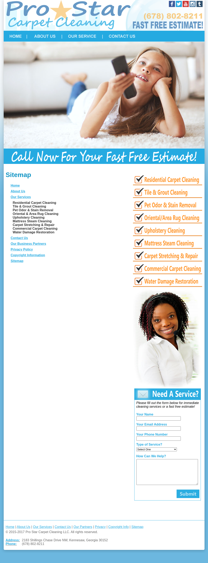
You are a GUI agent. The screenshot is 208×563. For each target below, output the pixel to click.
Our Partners (82, 531)
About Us (17, 191)
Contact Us (18, 238)
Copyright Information (27, 255)
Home (14, 185)
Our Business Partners (27, 243)
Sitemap (16, 261)
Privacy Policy (21, 249)
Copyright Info (118, 531)
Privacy (99, 531)
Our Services (20, 197)
